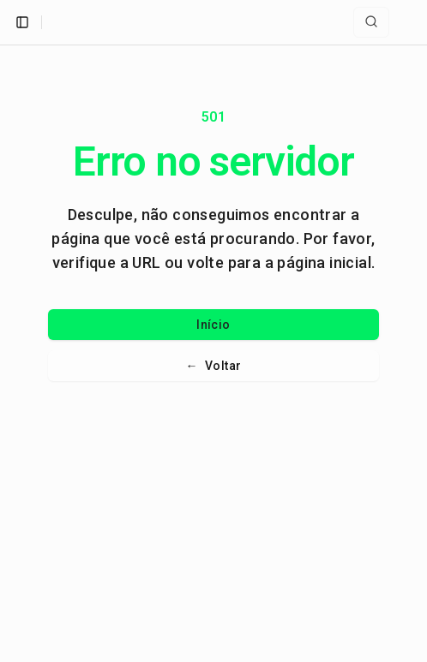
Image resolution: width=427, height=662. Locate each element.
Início (213, 324)
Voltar (214, 365)
